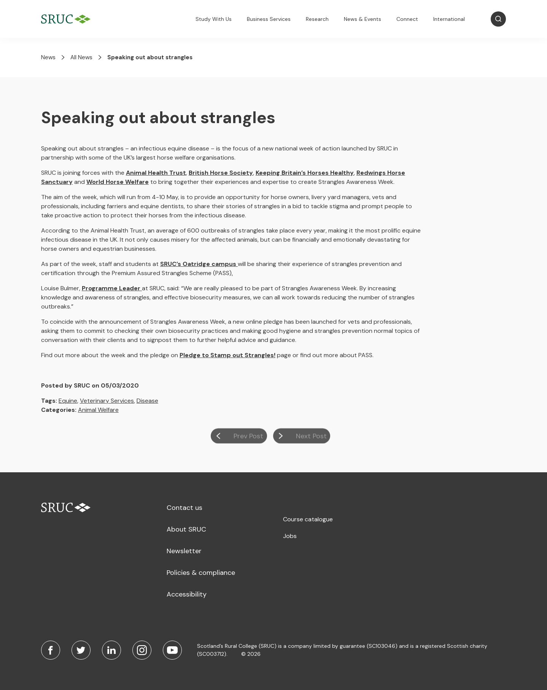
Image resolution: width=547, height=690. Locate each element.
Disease (147, 401)
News (48, 57)
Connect (407, 19)
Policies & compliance (201, 572)
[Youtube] (172, 650)
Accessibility (187, 594)
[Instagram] (141, 650)
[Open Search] (498, 19)
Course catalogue (308, 519)
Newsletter (184, 550)
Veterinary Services (107, 401)
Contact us (184, 507)
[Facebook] (50, 650)
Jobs (290, 536)
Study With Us (214, 19)
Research (317, 19)
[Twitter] (81, 650)
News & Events (362, 19)
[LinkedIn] (111, 650)
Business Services (269, 19)
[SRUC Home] (67, 19)
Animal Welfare (98, 410)
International (449, 19)
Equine (68, 401)
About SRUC (186, 529)
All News (81, 57)
